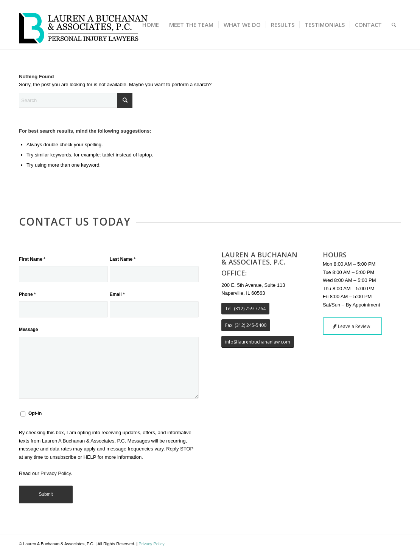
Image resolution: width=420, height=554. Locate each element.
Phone (27, 294)
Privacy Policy (55, 473)
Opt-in (35, 413)
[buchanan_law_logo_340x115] (83, 24)
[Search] (394, 24)
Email (117, 294)
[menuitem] (150, 24)
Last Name (122, 259)
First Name (32, 259)
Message (28, 329)
